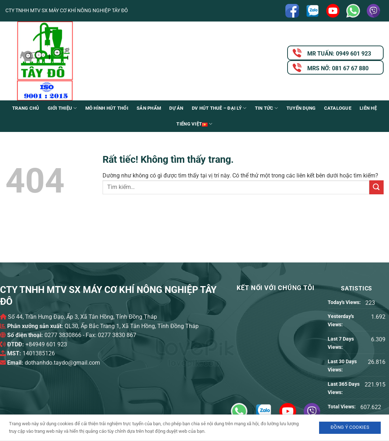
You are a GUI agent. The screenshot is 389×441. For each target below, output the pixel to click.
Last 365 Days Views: (344, 388)
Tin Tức (266, 108)
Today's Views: (345, 302)
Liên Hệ (368, 108)
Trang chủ (25, 108)
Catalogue (337, 108)
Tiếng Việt (194, 124)
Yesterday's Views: (341, 320)
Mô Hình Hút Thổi (106, 108)
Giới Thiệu (62, 108)
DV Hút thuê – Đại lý (219, 108)
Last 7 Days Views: (341, 343)
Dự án (176, 108)
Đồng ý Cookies (350, 427)
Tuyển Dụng (301, 108)
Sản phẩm (149, 108)
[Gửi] (376, 187)
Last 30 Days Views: (342, 366)
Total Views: (342, 407)
